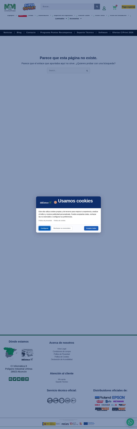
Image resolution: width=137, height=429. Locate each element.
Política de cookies (59, 220)
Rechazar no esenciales (61, 228)
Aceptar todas (91, 228)
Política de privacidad (45, 220)
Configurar (44, 228)
